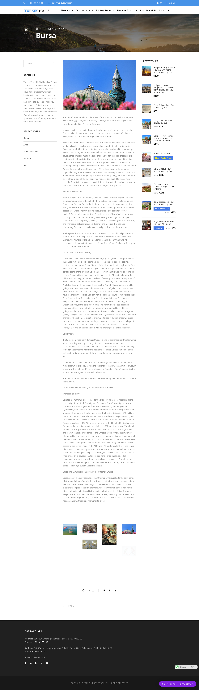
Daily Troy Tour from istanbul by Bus (163, 121)
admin (42, 28)
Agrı (25, 165)
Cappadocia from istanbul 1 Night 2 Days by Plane (164, 186)
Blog (54, 28)
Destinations (83, 10)
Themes (65, 10)
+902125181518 (39, 651)
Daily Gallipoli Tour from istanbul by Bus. (164, 106)
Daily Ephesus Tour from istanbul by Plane (164, 169)
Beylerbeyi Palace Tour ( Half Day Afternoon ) (164, 222)
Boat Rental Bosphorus (152, 10)
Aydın (25, 144)
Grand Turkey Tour (162, 153)
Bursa (26, 138)
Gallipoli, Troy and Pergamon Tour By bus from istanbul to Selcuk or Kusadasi (164, 88)
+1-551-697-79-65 (35, 3)
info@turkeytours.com (62, 3)
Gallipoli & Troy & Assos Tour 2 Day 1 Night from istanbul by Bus (164, 69)
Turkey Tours (103, 10)
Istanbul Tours (125, 10)
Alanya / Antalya (30, 151)
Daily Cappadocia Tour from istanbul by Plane (164, 203)
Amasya (27, 158)
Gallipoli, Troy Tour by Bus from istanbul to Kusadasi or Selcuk (163, 138)
